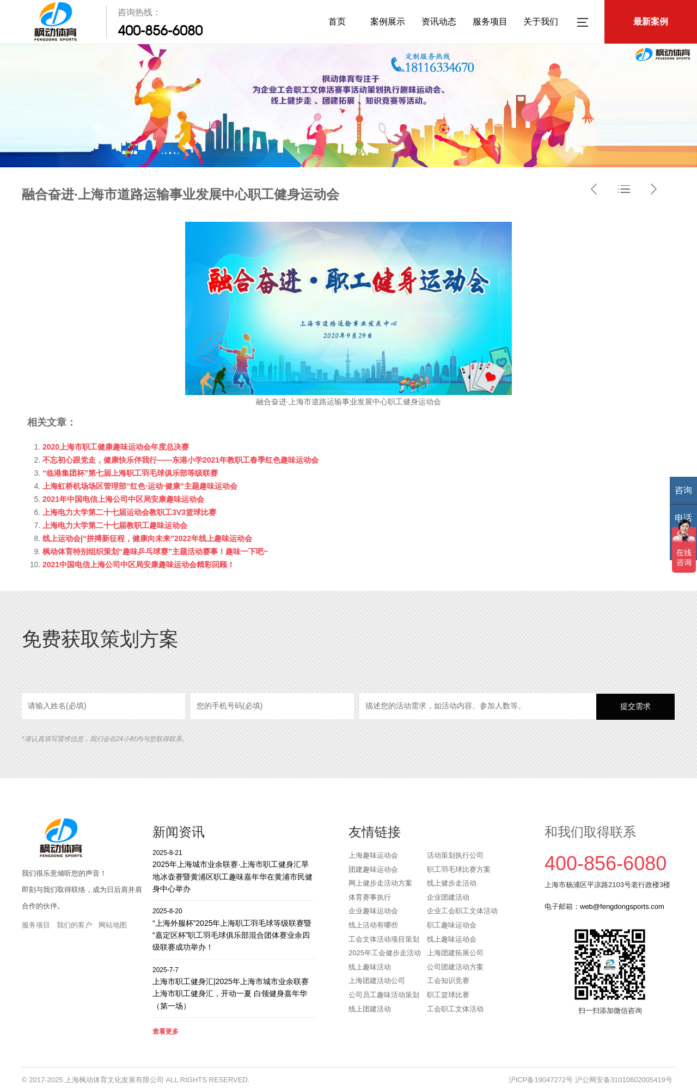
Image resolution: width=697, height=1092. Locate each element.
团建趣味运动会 (373, 869)
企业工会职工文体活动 (462, 911)
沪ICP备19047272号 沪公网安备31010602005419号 (590, 1080)
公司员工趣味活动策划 (383, 995)
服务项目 (490, 21)
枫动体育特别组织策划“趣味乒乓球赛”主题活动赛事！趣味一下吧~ (155, 551)
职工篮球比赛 (448, 995)
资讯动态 (438, 21)
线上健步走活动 (451, 883)
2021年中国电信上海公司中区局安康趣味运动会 (123, 499)
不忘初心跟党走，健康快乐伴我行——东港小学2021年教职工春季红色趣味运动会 (180, 460)
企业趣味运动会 (373, 911)
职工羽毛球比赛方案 (459, 869)
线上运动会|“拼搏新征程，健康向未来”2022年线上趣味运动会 (147, 538)
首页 (337, 21)
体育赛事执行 (369, 897)
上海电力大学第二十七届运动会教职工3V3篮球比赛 (129, 512)
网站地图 (113, 925)
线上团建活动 (369, 1009)
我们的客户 (74, 925)
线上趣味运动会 (451, 939)
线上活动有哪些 (373, 925)
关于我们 (540, 21)
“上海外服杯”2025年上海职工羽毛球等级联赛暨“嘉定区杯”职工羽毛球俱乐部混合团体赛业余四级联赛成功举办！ (234, 928)
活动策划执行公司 (455, 855)
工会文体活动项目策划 (383, 939)
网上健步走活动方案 (380, 883)
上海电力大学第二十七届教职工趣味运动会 (114, 525)
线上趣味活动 (369, 967)
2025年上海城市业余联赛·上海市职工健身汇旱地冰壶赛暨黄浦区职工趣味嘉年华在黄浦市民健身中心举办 (234, 870)
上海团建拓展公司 (455, 953)
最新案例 (650, 21)
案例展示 (387, 21)
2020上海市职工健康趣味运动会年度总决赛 (115, 446)
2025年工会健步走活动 (384, 953)
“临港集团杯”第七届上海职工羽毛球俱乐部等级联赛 (130, 473)
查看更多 (165, 1031)
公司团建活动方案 (455, 967)
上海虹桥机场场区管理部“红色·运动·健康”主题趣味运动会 (139, 486)
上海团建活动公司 (376, 980)
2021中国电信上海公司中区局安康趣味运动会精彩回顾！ (138, 564)
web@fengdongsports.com (622, 906)
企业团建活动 (448, 897)
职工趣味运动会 (451, 925)
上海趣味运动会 (373, 855)
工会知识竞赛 (448, 980)
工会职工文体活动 (455, 1009)
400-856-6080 (160, 30)
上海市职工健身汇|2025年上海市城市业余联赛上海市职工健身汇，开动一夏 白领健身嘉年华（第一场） (234, 987)
